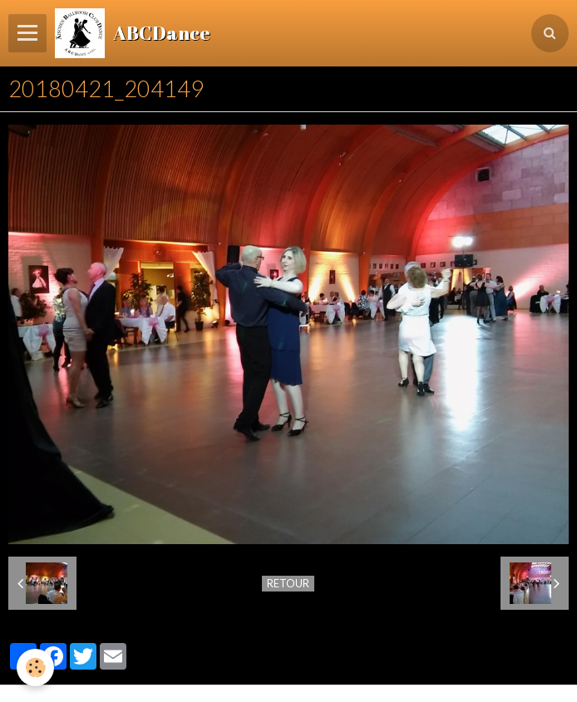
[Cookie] (35, 667)
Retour (288, 583)
